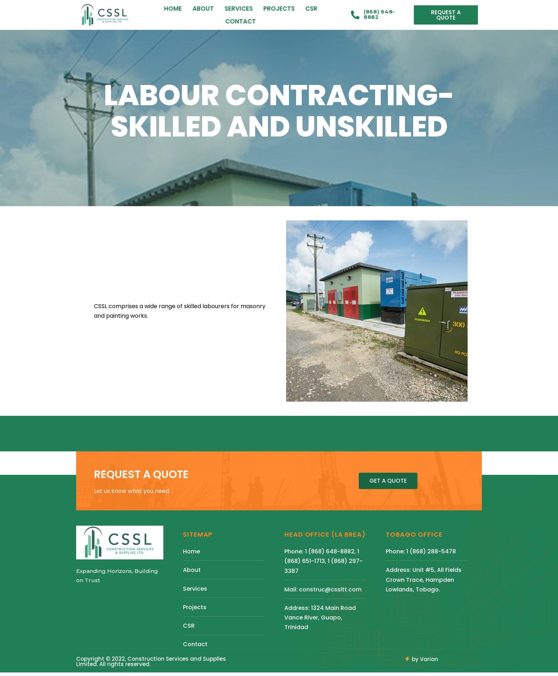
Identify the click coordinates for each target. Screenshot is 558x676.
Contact (240, 21)
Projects (279, 8)
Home (173, 8)
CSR (311, 8)
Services (239, 8)
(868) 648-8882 (379, 14)
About (203, 8)
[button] (446, 15)
